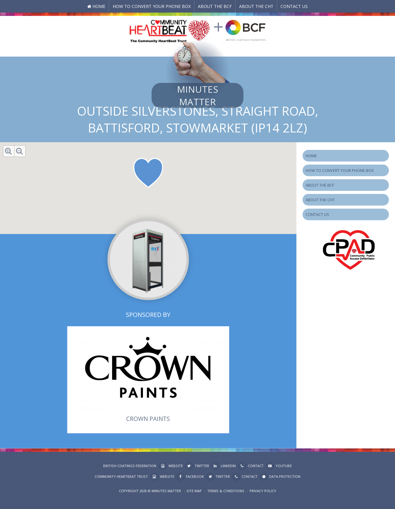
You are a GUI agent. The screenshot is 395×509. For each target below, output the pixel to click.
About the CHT (256, 6)
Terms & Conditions (225, 491)
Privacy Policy (263, 491)
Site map (194, 491)
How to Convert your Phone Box (152, 6)
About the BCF (215, 6)
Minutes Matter (197, 95)
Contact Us (294, 6)
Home (98, 6)
